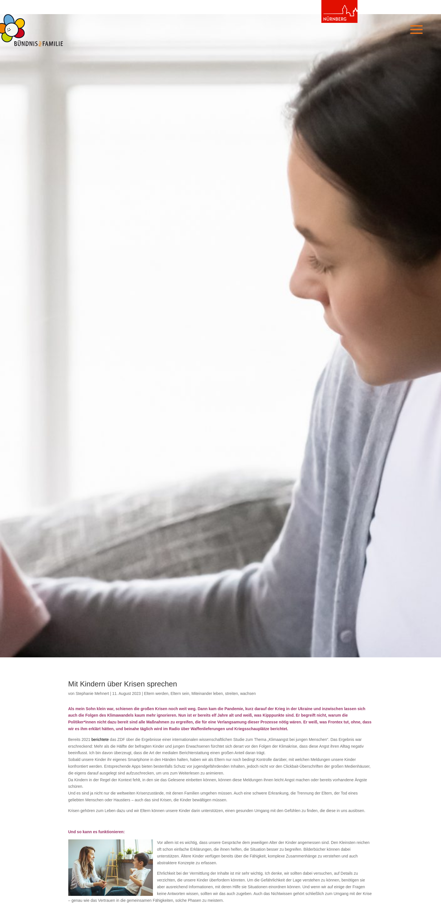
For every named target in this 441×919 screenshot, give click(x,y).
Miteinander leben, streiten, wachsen (223, 693)
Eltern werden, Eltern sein (166, 693)
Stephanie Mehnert (92, 693)
